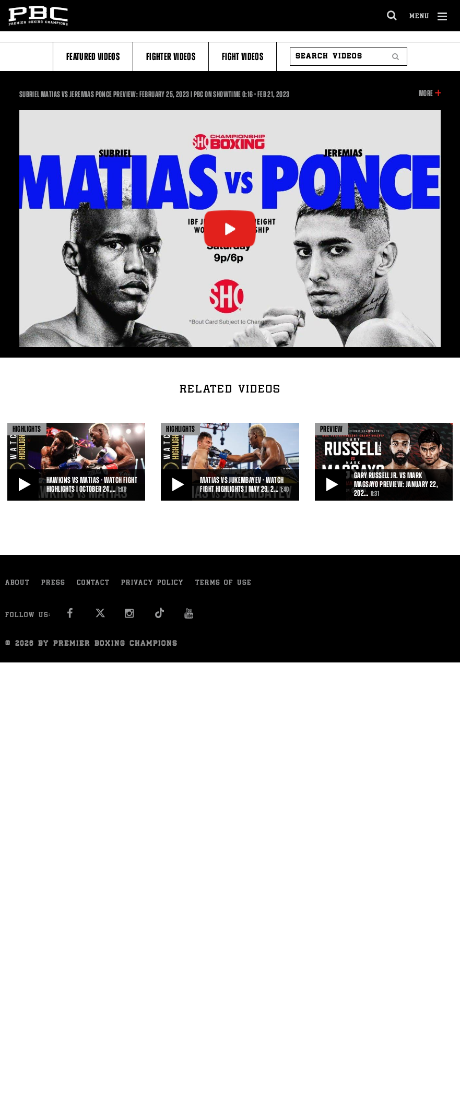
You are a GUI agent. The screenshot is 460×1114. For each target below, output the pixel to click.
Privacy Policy (152, 583)
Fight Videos (242, 56)
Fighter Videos (170, 56)
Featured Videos (93, 56)
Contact (93, 583)
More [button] (426, 93)
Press (53, 583)
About (17, 583)
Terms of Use (223, 583)
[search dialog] (392, 15)
